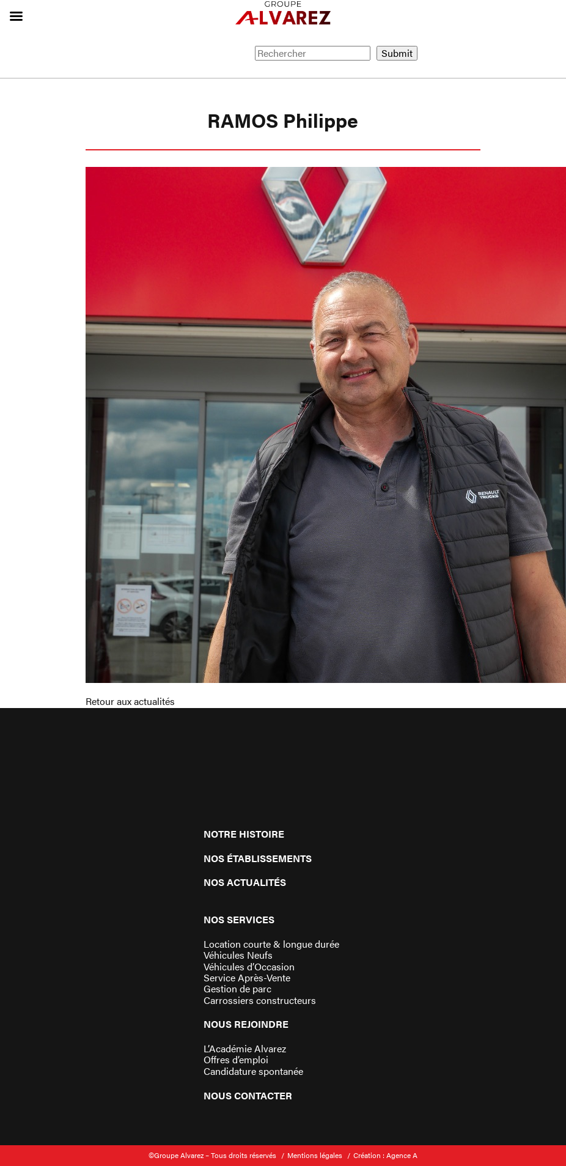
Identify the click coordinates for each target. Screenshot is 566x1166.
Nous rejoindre (246, 1024)
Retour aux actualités (130, 701)
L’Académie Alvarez (245, 1048)
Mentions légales (314, 1154)
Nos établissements (258, 858)
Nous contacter (248, 1095)
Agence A (401, 1154)
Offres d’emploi (236, 1059)
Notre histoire (244, 834)
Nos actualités (245, 882)
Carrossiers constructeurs (260, 1000)
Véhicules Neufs (238, 955)
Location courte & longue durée (271, 944)
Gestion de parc (237, 988)
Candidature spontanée (253, 1071)
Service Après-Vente (247, 977)
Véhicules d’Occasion (249, 966)
